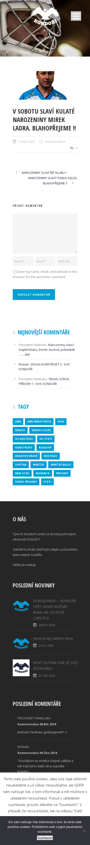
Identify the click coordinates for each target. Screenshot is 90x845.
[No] (84, 830)
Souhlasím (45, 838)
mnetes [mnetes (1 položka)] (38, 464)
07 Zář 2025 (47, 675)
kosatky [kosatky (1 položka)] (45, 447)
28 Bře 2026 (47, 625)
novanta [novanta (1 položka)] (43, 473)
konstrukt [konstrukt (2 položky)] (23, 447)
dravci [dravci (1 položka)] (20, 430)
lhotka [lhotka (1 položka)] (20, 464)
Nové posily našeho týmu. (53, 638)
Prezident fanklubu (34, 718)
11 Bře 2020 (26, 141)
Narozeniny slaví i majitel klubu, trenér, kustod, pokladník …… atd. (47, 350)
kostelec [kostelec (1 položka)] (50, 456)
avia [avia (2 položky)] (61, 421)
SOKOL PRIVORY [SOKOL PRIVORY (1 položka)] (26, 481)
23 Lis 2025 (46, 645)
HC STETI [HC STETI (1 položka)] (46, 439)
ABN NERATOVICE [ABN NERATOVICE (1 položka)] (39, 421)
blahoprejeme (55, 141)
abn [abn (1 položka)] (18, 421)
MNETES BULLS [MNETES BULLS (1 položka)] (61, 464)
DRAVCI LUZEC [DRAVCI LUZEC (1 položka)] (41, 430)
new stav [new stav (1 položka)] (22, 473)
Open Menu (76, 16)
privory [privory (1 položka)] (62, 473)
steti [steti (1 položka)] (47, 481)
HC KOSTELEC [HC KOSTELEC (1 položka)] (24, 439)
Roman (24, 364)
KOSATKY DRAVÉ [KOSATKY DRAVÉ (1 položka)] (26, 456)
